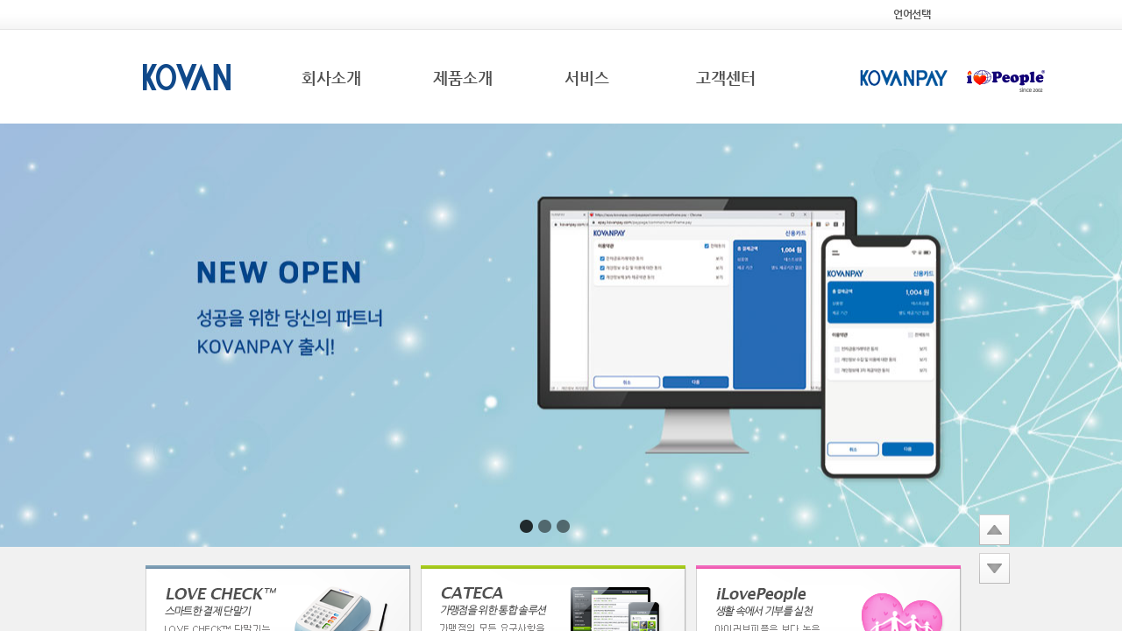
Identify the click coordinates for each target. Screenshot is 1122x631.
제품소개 (463, 77)
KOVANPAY (904, 80)
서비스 (587, 77)
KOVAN (186, 77)
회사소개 (331, 77)
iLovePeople (1006, 80)
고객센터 (726, 77)
